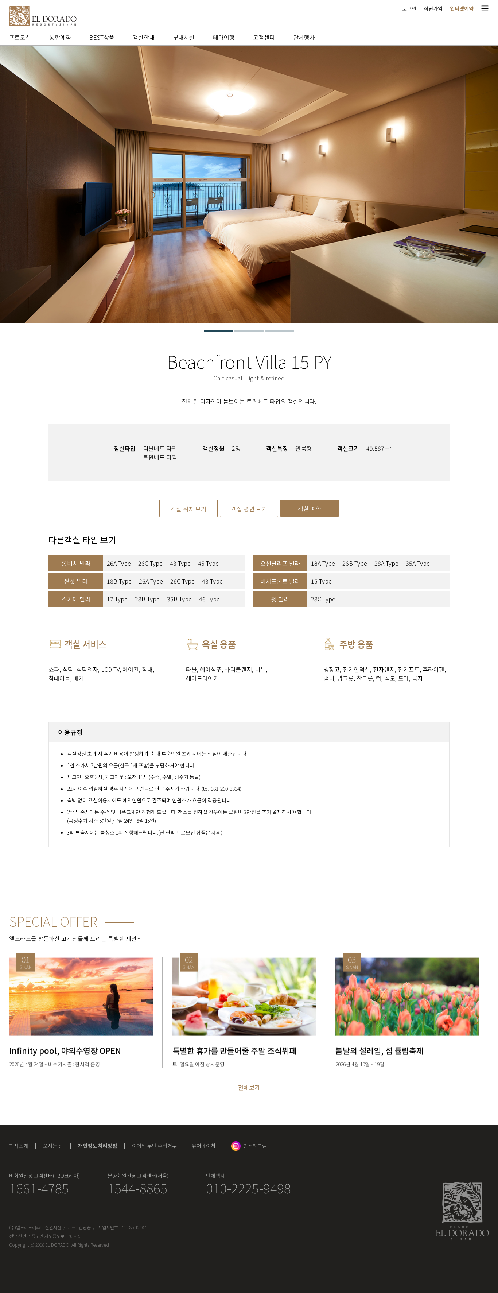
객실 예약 (309, 508)
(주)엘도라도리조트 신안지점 (35, 1227)
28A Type (386, 563)
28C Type (323, 599)
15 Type (321, 581)
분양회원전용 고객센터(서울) (138, 1175)
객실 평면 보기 (249, 508)
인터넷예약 (462, 8)
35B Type (179, 599)
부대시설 (184, 37)
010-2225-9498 (248, 1188)
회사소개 (18, 1145)
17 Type (117, 599)
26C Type (150, 563)
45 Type (208, 563)
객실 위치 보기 (188, 508)
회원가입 (433, 8)
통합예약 (60, 37)
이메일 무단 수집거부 (154, 1145)
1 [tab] (218, 331)
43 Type (180, 563)
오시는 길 (53, 1145)
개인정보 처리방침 (97, 1145)
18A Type (323, 563)
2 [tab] (249, 331)
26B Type (354, 563)
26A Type (119, 563)
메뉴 (485, 8)
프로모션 (20, 37)
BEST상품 (101, 37)
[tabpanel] (249, 184)
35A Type (418, 563)
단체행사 (304, 37)
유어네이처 (203, 1145)
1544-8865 (137, 1188)
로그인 (409, 8)
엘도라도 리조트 (43, 16)
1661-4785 (39, 1188)
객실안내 (144, 37)
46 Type (209, 599)
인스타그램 (255, 1145)
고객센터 (264, 37)
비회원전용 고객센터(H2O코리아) (44, 1175)
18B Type (119, 581)
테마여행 (224, 37)
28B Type (147, 599)
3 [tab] (279, 331)
